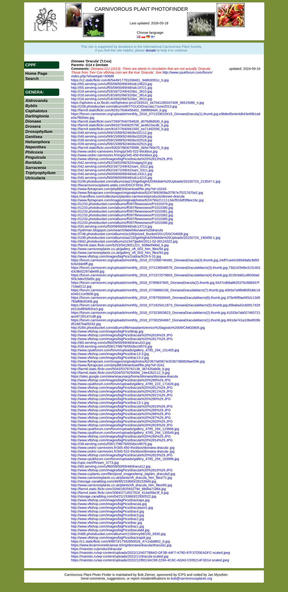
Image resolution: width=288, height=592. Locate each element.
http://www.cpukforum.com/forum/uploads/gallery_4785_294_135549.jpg (125, 433)
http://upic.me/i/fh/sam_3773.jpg (95, 463)
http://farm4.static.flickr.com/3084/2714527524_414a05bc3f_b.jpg (120, 493)
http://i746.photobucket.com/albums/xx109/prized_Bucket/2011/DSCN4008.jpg (129, 234)
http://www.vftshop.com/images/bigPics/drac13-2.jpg (110, 358)
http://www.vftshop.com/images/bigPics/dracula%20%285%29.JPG (121, 410)
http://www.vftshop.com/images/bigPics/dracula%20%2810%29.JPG (122, 470)
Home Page (36, 73)
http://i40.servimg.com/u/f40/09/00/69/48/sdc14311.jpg (111, 174)
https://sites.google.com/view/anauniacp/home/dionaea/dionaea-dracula (124, 376)
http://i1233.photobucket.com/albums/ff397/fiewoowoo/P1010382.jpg (122, 215)
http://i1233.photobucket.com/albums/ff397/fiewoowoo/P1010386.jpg (122, 223)
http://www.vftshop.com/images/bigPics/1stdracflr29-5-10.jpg (116, 256)
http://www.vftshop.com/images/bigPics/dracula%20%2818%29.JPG (122, 335)
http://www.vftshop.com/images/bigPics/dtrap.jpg (107, 331)
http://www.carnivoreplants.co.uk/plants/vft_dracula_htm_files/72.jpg (121, 478)
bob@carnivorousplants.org (191, 578)
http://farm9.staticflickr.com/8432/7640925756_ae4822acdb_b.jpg (120, 125)
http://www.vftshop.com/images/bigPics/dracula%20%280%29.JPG (121, 399)
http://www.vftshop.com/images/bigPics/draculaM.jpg (110, 530)
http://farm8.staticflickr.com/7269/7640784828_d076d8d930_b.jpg (120, 121)
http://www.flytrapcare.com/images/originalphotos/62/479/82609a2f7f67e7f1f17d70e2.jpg (137, 193)
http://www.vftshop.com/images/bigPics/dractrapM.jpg (111, 538)
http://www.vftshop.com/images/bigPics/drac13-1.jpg (110, 403)
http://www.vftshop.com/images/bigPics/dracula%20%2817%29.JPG (122, 339)
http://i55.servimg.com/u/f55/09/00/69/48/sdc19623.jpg (111, 84)
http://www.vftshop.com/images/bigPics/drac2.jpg (107, 519)
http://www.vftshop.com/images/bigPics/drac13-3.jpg (110, 354)
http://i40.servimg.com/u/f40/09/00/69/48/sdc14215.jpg (111, 178)
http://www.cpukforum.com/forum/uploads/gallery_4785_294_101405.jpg (125, 350)
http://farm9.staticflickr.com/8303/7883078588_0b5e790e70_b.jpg (120, 148)
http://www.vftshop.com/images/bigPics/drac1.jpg (107, 526)
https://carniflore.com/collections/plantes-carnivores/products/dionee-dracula (128, 196)
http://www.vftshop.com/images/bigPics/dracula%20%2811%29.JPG (122, 391)
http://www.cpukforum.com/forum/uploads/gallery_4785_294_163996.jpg (125, 459)
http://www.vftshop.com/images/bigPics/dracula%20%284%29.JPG (121, 436)
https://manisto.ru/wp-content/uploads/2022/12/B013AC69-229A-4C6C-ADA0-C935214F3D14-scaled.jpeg (150, 560)
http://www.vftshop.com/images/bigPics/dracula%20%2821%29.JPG (122, 395)
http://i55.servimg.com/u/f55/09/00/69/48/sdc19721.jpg (111, 88)
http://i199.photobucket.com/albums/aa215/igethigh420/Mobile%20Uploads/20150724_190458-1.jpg (145, 238)
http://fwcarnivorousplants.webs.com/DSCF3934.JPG (110, 185)
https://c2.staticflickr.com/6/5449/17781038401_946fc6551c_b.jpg (120, 80)
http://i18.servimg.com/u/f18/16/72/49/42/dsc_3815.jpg (111, 91)
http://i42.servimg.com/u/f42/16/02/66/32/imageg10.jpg (111, 163)
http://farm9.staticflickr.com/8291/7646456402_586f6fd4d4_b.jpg (119, 110)
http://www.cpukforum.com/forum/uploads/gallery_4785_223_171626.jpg (125, 384)
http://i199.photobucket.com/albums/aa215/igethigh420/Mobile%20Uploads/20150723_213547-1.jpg (145, 181)
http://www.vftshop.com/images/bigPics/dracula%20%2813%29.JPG (122, 159)
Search (32, 78)
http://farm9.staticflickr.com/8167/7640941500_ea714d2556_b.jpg (120, 129)
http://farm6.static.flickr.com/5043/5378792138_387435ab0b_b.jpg (120, 369)
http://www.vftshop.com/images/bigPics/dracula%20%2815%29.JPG (122, 406)
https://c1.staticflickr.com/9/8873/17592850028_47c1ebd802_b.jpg (120, 541)
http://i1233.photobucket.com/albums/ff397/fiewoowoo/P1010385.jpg (122, 219)
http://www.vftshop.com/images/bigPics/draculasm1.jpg (112, 508)
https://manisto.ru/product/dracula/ (96, 549)
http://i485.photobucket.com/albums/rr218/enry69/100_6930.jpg (118, 534)
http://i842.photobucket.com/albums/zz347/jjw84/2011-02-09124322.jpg (124, 241)
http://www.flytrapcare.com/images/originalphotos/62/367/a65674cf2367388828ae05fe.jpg (138, 361)
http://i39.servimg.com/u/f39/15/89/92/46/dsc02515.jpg (111, 144)
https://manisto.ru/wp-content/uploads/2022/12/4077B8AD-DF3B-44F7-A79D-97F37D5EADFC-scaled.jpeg (150, 553)
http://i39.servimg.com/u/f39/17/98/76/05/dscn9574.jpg (111, 346)
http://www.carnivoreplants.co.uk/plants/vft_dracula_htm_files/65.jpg (121, 485)
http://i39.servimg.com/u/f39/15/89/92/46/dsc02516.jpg (111, 140)
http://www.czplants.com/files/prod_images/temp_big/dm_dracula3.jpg (123, 474)
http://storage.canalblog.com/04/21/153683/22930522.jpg (113, 496)
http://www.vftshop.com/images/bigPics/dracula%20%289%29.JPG (121, 380)
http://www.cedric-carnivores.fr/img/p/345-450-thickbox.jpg (114, 155)
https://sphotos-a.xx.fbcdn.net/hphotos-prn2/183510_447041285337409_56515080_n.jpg (137, 103)
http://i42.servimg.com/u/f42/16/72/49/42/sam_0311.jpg (112, 170)
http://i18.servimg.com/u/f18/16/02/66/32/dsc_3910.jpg (111, 99)
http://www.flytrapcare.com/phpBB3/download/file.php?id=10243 (118, 189)
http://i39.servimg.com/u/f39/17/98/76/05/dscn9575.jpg (111, 444)
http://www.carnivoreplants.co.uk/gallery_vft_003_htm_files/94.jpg (120, 249)
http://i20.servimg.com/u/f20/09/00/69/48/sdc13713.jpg (111, 226)
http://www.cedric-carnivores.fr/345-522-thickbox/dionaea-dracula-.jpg (122, 451)
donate (151, 50)
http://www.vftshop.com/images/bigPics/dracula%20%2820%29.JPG (122, 421)
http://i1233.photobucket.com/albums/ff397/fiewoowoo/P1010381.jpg (122, 211)
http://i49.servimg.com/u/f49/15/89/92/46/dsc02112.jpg (111, 133)
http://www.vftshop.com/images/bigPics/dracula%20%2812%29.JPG (122, 388)
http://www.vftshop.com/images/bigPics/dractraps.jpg (110, 500)
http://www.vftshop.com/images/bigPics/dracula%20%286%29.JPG (121, 414)
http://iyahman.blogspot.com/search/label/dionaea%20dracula (117, 230)
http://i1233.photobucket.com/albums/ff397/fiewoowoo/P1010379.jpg (122, 204)
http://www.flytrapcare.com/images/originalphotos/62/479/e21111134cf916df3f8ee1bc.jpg (137, 200)
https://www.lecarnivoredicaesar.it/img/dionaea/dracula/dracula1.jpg (121, 545)
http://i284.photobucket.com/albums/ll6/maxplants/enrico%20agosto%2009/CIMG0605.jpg (138, 328)
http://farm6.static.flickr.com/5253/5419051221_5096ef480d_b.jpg (120, 245)
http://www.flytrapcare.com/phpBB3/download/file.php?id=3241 (118, 365)
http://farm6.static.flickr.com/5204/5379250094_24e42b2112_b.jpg (120, 373)
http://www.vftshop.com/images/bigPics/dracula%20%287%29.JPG (121, 418)
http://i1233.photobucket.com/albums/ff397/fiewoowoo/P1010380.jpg (122, 208)
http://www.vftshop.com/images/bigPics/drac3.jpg (107, 515)
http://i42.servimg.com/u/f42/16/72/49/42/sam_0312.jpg (112, 166)
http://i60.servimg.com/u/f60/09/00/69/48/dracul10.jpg (110, 343)
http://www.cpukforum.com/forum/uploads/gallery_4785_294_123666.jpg (125, 429)
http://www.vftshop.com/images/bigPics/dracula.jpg (109, 504)
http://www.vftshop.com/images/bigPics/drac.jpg (106, 523)
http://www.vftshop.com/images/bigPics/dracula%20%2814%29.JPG (122, 440)
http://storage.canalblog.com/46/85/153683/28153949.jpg (113, 481)
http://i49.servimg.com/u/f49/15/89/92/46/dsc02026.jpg (111, 136)
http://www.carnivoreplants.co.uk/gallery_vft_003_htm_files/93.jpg (120, 253)
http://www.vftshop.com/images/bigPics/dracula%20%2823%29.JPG (122, 455)
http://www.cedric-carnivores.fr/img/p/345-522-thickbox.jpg (114, 151)
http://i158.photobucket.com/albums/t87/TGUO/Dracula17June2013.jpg (124, 106)
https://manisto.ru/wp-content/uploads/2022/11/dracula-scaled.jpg (119, 556)
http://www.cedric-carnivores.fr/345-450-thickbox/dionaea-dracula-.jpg (122, 448)
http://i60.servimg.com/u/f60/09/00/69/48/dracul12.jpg (110, 466)
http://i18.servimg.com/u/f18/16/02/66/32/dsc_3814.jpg (111, 95)
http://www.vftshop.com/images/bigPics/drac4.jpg (107, 511)
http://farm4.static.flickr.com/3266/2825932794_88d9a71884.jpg (118, 489)
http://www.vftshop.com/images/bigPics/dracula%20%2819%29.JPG (122, 425)
